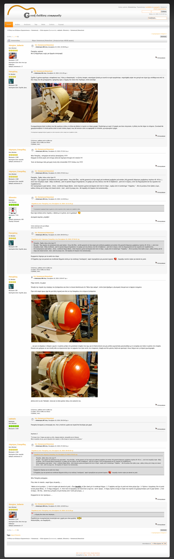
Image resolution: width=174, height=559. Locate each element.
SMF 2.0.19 (79, 553)
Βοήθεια (17, 24)
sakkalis (59, 30)
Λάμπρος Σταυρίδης (17, 150)
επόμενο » (164, 34)
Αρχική (9, 24)
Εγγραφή (61, 24)
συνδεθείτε (148, 7)
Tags (36, 24)
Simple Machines (95, 553)
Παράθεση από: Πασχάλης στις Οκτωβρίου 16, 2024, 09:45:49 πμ (52, 450)
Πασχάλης (13, 71)
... (14, 36)
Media (43, 24)
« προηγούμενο (155, 34)
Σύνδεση (51, 24)
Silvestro (65, 30)
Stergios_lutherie (16, 45)
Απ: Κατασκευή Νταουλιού (44, 45)
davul (13, 535)
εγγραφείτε (156, 7)
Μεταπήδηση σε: (146, 543)
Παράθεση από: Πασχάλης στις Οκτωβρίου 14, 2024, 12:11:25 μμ (52, 203)
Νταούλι (17, 535)
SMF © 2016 (86, 553)
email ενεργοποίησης (160, 9)
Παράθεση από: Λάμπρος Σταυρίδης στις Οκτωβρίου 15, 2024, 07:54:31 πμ (56, 239)
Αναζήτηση (27, 24)
